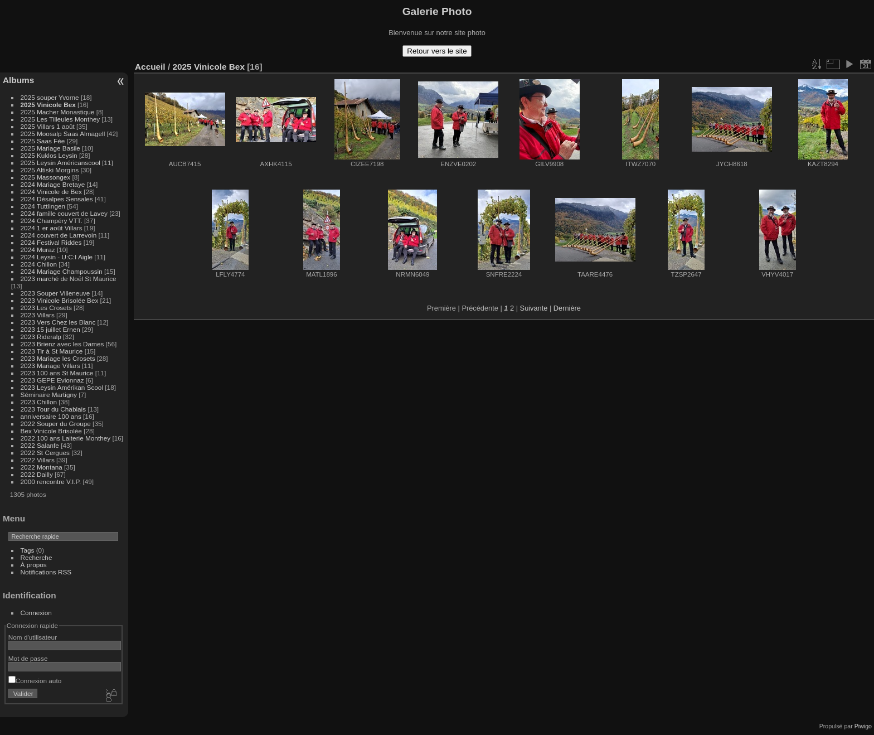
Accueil (150, 66)
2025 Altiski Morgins (50, 169)
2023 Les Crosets (47, 307)
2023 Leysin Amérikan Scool (62, 387)
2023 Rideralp (41, 336)
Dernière (567, 308)
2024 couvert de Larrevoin (59, 235)
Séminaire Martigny (49, 394)
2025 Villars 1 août (48, 126)
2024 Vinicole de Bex (51, 191)
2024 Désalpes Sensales (57, 198)
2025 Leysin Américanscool (60, 162)
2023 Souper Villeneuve (55, 293)
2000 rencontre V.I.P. (51, 481)
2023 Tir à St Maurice (52, 351)
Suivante (534, 308)
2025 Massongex (46, 177)
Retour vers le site (437, 51)
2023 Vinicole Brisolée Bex (60, 300)
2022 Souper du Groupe (56, 423)
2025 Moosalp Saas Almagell (64, 133)
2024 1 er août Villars (51, 227)
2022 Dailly (38, 474)
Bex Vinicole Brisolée (51, 430)
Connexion (36, 612)
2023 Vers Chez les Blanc (58, 322)
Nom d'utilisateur (32, 637)
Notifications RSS (46, 572)
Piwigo (863, 726)
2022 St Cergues (45, 452)
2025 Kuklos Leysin (49, 155)
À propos (34, 564)
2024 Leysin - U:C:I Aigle (57, 256)
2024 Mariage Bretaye (53, 184)
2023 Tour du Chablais (53, 409)
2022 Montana (41, 467)
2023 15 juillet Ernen (50, 329)
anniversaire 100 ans (51, 416)
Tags (28, 550)
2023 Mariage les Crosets (58, 358)
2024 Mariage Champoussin (62, 271)
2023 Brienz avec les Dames (62, 343)
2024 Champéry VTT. (51, 220)
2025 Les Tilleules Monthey (60, 119)
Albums (18, 80)
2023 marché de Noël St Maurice (68, 278)
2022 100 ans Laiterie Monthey (66, 438)
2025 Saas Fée (44, 140)
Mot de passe (28, 658)
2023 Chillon (39, 401)
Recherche (36, 557)
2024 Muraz (38, 249)
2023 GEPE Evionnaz (52, 380)
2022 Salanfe (40, 445)
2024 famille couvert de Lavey (64, 213)
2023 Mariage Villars (50, 365)
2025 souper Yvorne (50, 97)
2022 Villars (38, 459)
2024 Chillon (39, 264)
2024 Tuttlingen (43, 206)
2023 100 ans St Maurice (57, 372)
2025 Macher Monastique (58, 111)
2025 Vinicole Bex (48, 104)
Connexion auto (34, 680)
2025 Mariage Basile (50, 148)
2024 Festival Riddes (51, 242)
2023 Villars (38, 314)
